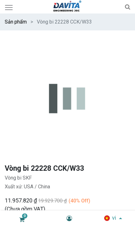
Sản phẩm (16, 22)
